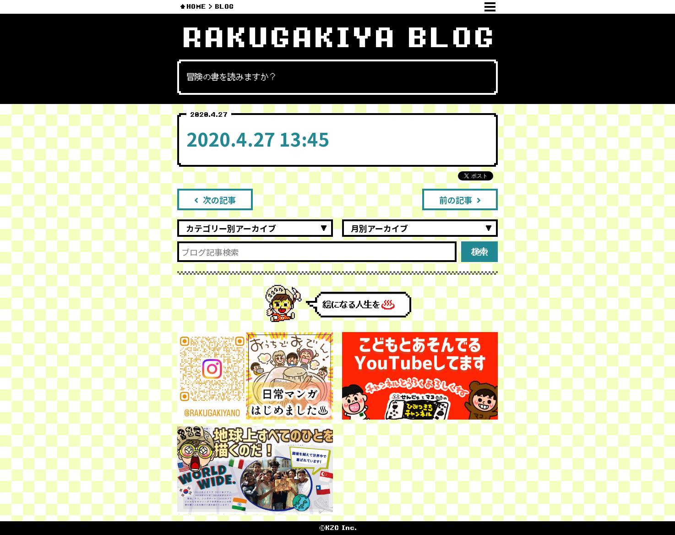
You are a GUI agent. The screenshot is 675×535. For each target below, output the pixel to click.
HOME (196, 6)
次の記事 (215, 200)
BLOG (224, 6)
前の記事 (460, 200)
